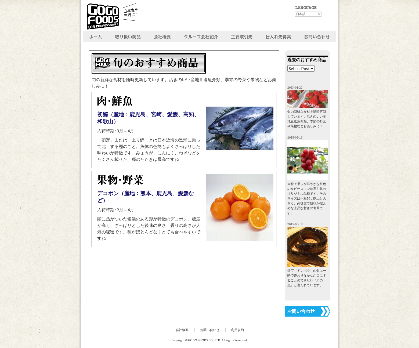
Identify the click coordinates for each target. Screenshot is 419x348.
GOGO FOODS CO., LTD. (204, 340)
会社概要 (182, 330)
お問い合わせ (209, 330)
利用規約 (237, 330)
